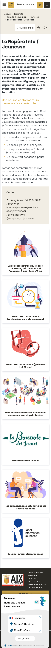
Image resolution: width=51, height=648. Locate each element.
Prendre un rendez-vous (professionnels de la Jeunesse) (25, 318)
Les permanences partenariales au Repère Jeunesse (25, 507)
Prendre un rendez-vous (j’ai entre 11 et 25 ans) (25, 366)
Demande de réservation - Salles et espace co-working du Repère (25, 414)
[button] (40, 5)
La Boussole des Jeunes (25, 460)
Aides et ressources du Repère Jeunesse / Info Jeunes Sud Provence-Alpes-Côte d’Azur (25, 268)
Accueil (7, 14)
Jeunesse (34, 17)
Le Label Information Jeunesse (25, 554)
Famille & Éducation (17, 17)
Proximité (18, 14)
